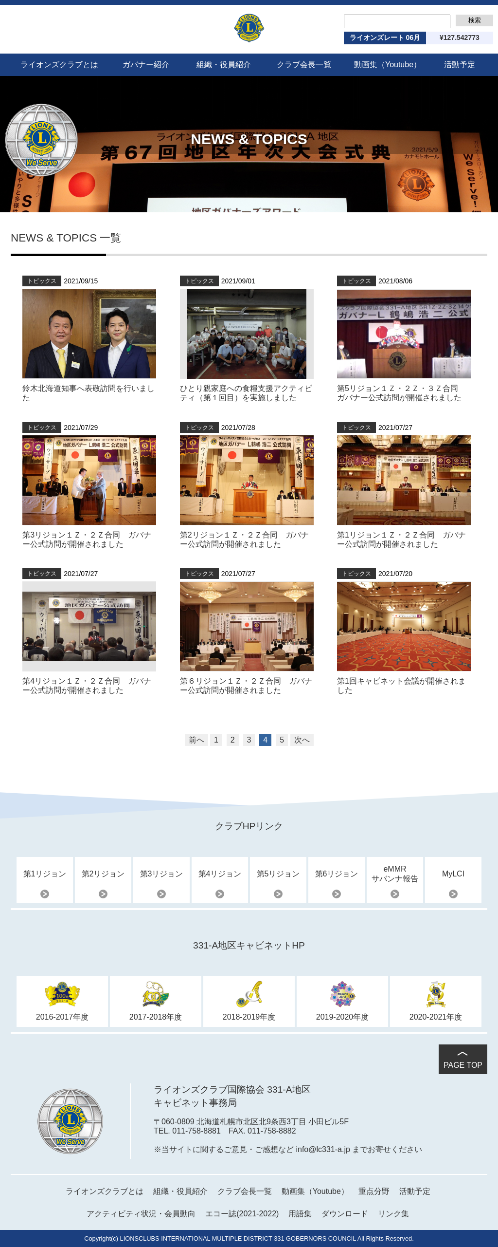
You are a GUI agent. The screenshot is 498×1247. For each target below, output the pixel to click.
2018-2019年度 (249, 1017)
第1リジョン (45, 874)
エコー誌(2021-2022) (242, 1214)
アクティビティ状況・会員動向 (141, 1214)
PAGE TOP (463, 1065)
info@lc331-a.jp (323, 1149)
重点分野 (374, 1191)
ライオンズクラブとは (59, 64)
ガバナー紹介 (146, 64)
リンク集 (393, 1214)
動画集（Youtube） (387, 64)
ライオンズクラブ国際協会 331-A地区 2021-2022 (249, 28)
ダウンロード (344, 1214)
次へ (302, 740)
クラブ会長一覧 (304, 64)
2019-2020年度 (342, 1017)
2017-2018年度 (155, 1017)
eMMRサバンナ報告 (395, 874)
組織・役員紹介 (223, 64)
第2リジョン (103, 874)
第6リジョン (336, 874)
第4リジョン (220, 874)
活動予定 (459, 64)
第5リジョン (278, 874)
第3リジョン (161, 874)
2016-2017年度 (62, 1017)
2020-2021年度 (435, 1017)
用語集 (300, 1214)
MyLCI (453, 874)
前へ (196, 740)
